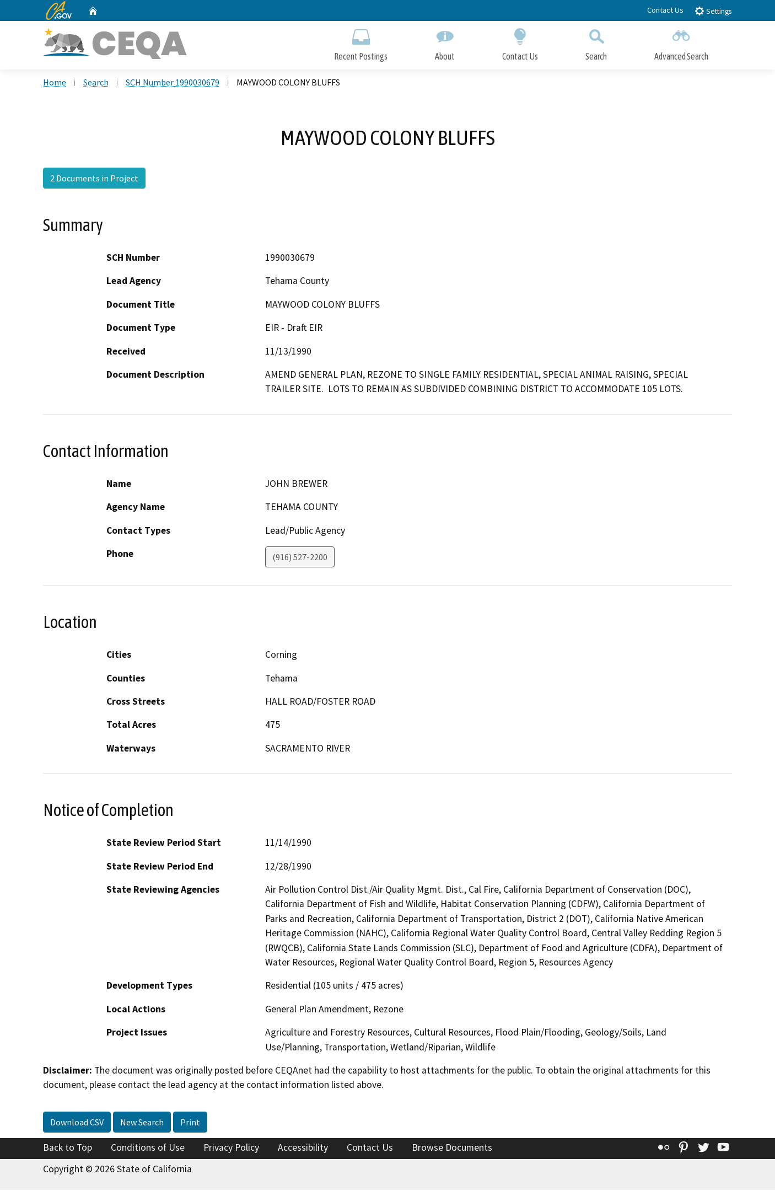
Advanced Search (681, 43)
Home (54, 83)
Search (596, 43)
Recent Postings (360, 43)
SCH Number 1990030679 (172, 83)
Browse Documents (452, 1148)
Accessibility (303, 1148)
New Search (142, 1123)
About (445, 43)
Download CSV (77, 1123)
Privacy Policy (231, 1148)
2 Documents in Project (94, 179)
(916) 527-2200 (299, 558)
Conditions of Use (148, 1148)
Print (190, 1123)
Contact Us (665, 10)
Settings (713, 11)
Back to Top (67, 1148)
